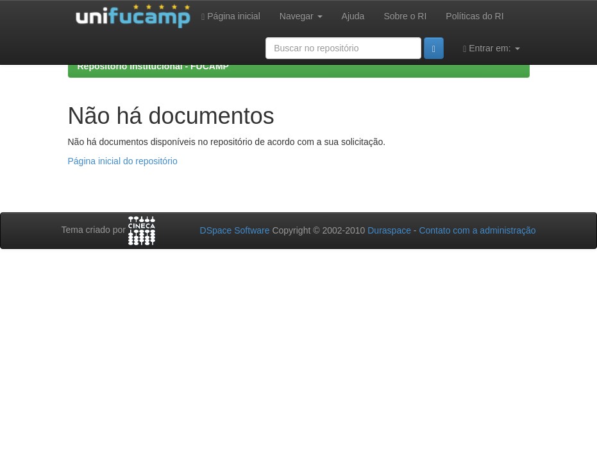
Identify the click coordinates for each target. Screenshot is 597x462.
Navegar (301, 16)
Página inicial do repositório (123, 161)
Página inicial (230, 16)
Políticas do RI (474, 16)
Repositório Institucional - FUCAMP (153, 66)
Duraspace (389, 230)
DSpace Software (235, 230)
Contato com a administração (477, 230)
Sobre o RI (404, 16)
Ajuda (353, 16)
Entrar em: (491, 48)
